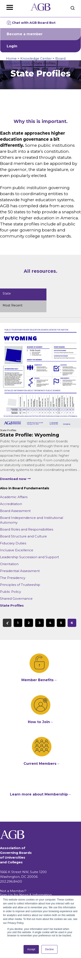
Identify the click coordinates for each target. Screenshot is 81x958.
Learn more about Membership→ (40, 794)
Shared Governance (16, 598)
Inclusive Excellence (16, 550)
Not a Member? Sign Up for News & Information (26, 893)
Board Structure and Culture (23, 536)
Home (11, 58)
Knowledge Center (36, 58)
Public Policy (10, 592)
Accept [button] (31, 949)
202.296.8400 (11, 881)
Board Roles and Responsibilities (26, 529)
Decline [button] (49, 949)
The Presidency (12, 578)
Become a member (25, 34)
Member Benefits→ (39, 680)
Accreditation (11, 504)
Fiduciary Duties (13, 543)
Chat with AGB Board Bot (31, 23)
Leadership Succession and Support (29, 557)
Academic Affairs (13, 497)
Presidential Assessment (20, 571)
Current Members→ (42, 764)
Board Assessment (15, 511)
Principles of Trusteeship (20, 585)
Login (12, 46)
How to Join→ (40, 722)
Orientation (9, 564)
